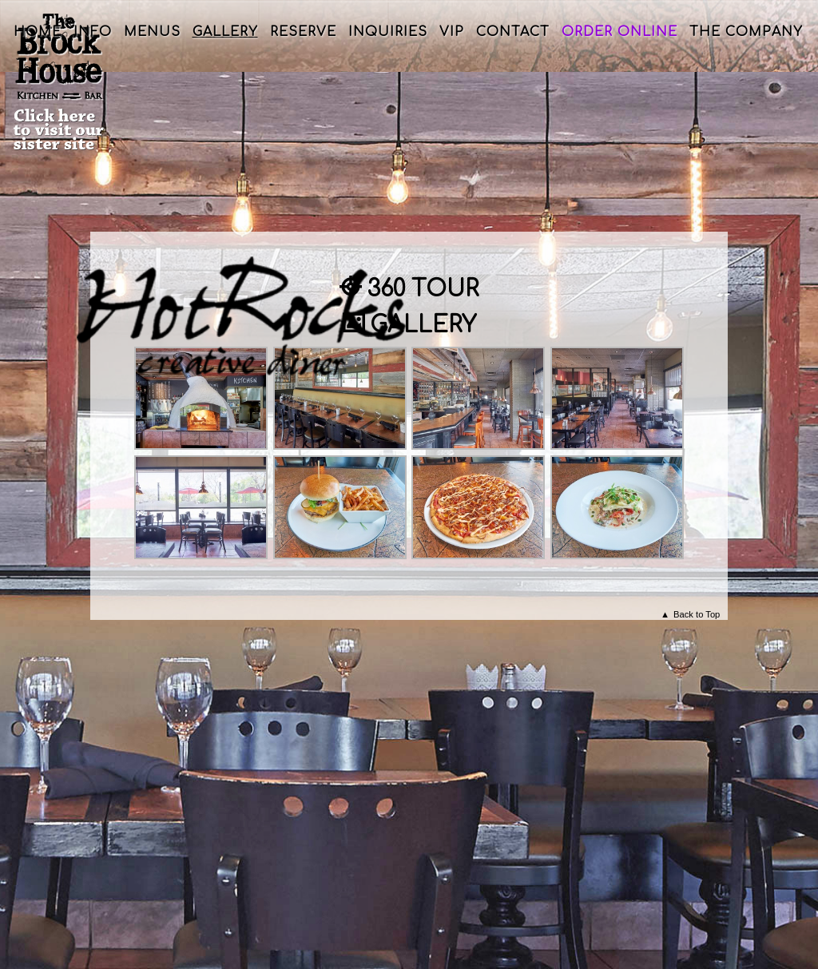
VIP (451, 32)
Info (92, 32)
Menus (152, 32)
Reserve (303, 32)
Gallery (225, 32)
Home (38, 32)
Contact (513, 32)
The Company (746, 32)
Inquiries (387, 32)
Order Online (619, 32)
